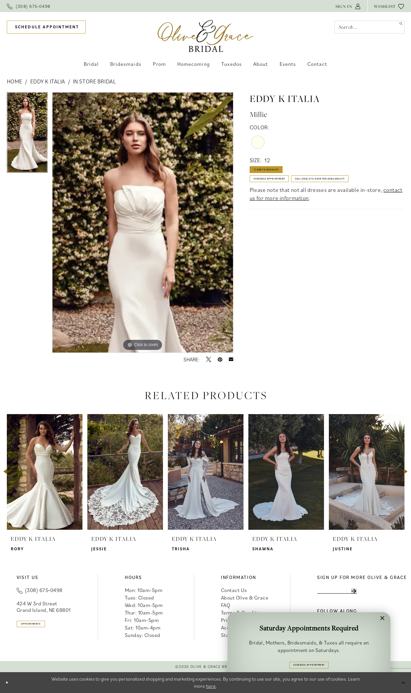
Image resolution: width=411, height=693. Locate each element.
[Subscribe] (393, 593)
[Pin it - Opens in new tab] (220, 359)
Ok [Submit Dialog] (400, 682)
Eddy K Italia (47, 81)
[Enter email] (358, 593)
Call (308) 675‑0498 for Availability (308, 211)
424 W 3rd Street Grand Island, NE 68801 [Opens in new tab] (44, 606)
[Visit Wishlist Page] (389, 6)
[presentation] (44, 472)
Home (14, 81)
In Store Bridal (94, 81)
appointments (46, 626)
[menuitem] (28, 6)
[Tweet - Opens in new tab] (208, 359)
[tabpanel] (27, 134)
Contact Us (234, 590)
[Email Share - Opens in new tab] (231, 359)
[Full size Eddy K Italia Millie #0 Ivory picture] (142, 223)
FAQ (225, 605)
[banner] (205, 36)
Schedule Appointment (289, 193)
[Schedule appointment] (46, 27)
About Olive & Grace (245, 597)
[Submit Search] (397, 27)
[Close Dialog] (10, 682)
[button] (348, 6)
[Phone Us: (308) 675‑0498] (28, 6)
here (211, 686)
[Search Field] (369, 27)
